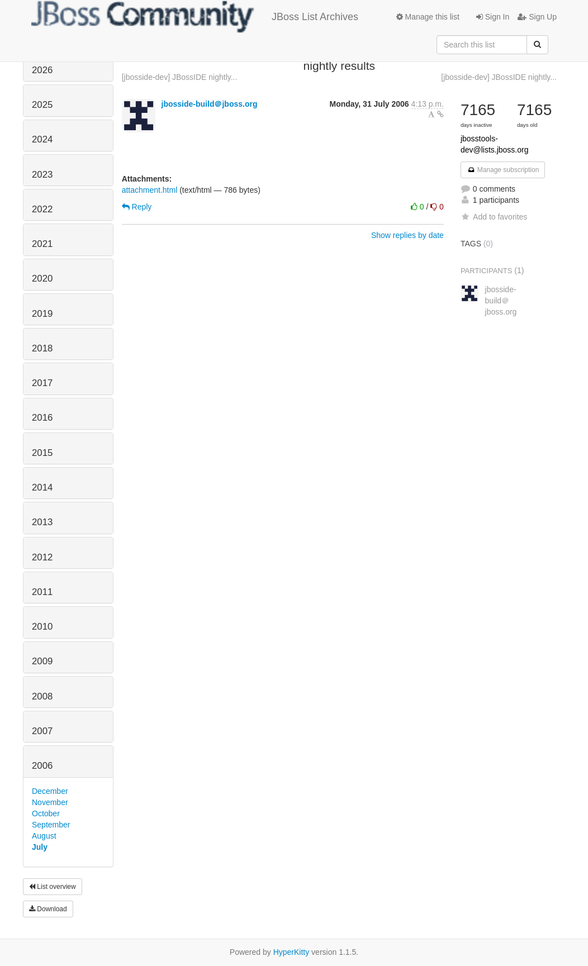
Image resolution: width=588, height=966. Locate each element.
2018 (42, 348)
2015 (42, 453)
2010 (42, 626)
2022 (42, 209)
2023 (42, 174)
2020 (42, 278)
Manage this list (427, 16)
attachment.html (150, 189)
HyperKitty (291, 952)
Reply (137, 206)
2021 (42, 244)
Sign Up (537, 16)
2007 (42, 731)
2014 (42, 487)
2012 (42, 557)
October (46, 813)
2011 (42, 592)
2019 (42, 313)
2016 (42, 417)
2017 (42, 383)
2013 (42, 522)
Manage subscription (503, 170)
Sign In (492, 16)
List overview (52, 887)
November (50, 802)
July (40, 847)
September (51, 824)
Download (48, 909)
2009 (42, 661)
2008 (42, 696)
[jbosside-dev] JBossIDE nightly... (180, 77)
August (44, 835)
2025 (42, 104)
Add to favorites (494, 216)
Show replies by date (407, 235)
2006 (42, 765)
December (50, 791)
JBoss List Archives (194, 17)
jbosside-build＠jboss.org (210, 103)
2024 (42, 139)
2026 (42, 70)
